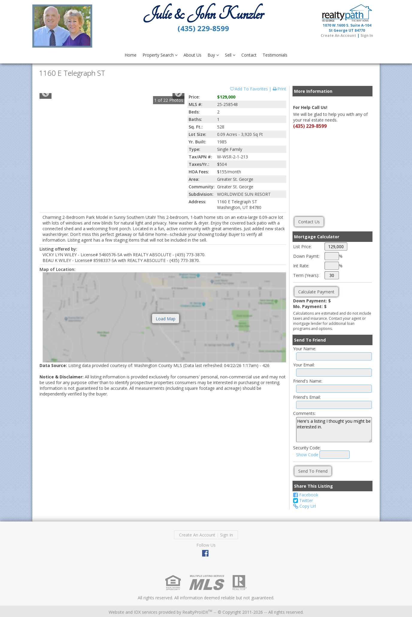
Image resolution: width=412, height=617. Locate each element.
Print (279, 89)
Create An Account (338, 35)
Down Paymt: (306, 256)
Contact (249, 55)
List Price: (302, 246)
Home (131, 55)
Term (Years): (306, 275)
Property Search (160, 55)
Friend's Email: (307, 397)
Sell (230, 55)
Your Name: (304, 348)
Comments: (304, 413)
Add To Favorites (248, 89)
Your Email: (304, 365)
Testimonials (275, 55)
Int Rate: (301, 266)
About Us (193, 55)
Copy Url (304, 506)
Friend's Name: (307, 381)
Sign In (366, 35)
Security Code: (307, 448)
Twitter (303, 500)
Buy (213, 55)
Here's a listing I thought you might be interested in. (334, 429)
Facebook (305, 495)
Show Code (307, 454)
